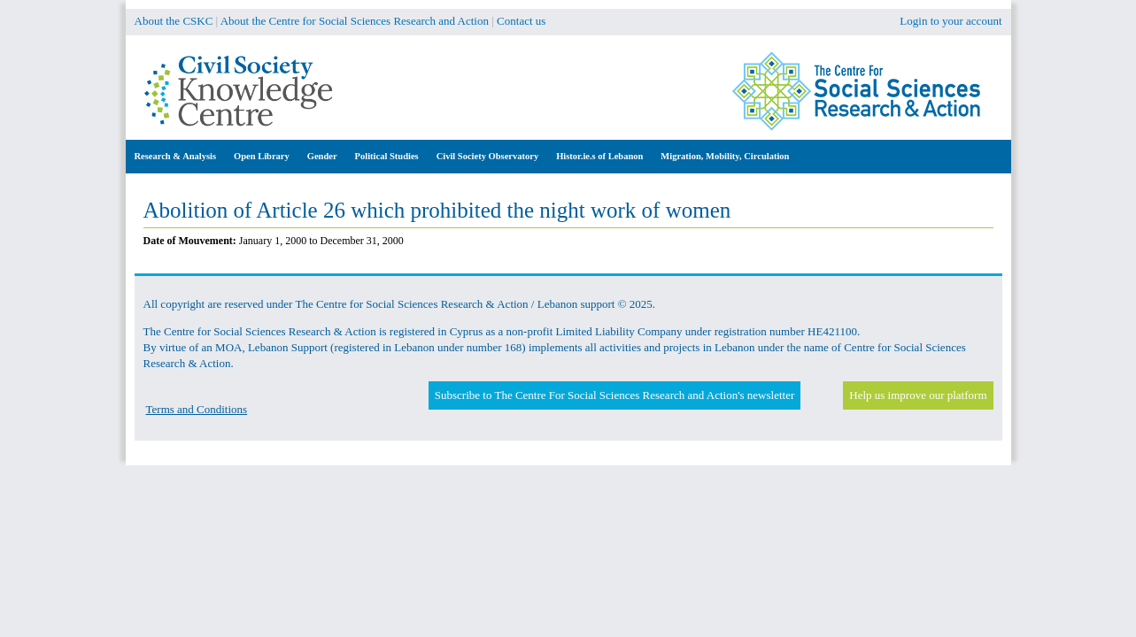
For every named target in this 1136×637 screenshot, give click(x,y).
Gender (322, 156)
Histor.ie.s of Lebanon (599, 156)
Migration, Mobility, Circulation (725, 156)
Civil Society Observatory (487, 156)
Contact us (521, 20)
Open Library (262, 156)
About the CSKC (174, 20)
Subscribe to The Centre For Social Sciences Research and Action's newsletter (614, 395)
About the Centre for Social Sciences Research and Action (354, 20)
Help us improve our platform (917, 395)
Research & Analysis (176, 156)
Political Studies (387, 156)
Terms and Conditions (197, 409)
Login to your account (950, 20)
